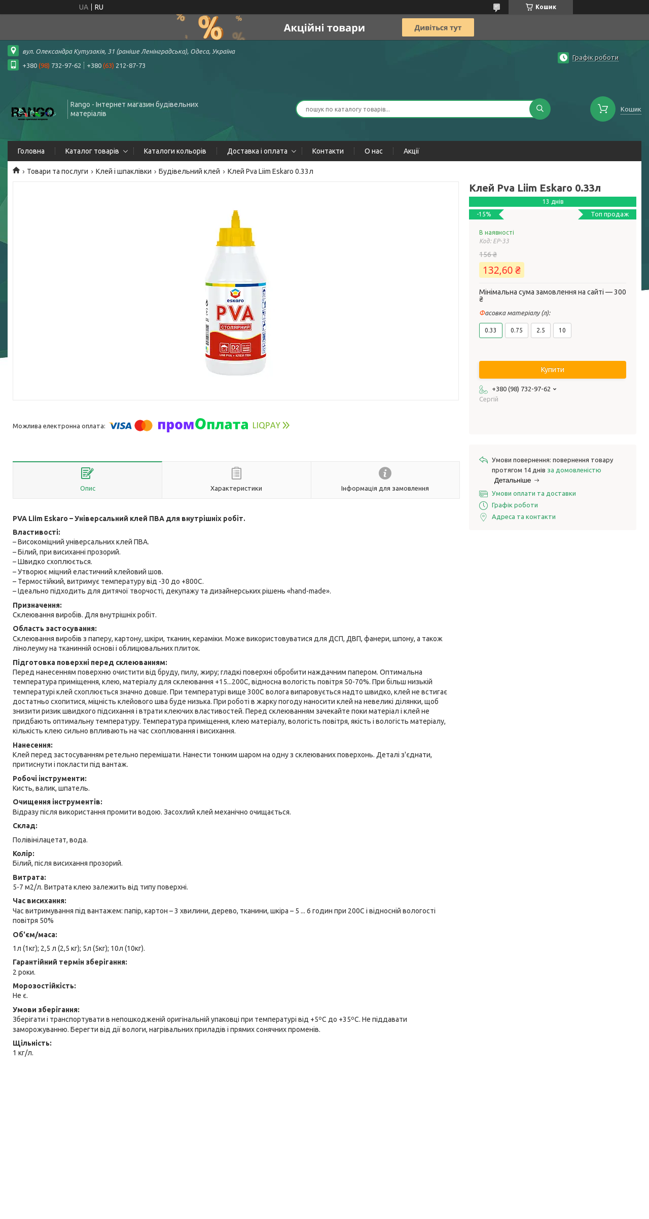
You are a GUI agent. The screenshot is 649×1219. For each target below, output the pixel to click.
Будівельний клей (189, 171)
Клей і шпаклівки (124, 171)
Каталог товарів (92, 151)
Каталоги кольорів (175, 151)
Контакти (328, 151)
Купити (552, 369)
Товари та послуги (57, 171)
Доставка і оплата (257, 151)
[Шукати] (540, 109)
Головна (31, 151)
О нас (374, 151)
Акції (411, 151)
